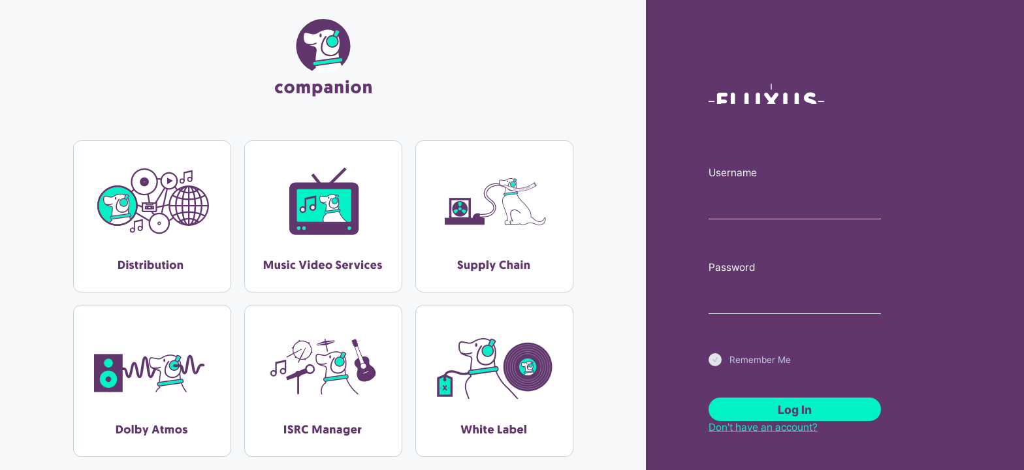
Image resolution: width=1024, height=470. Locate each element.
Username (733, 172)
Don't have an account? (763, 427)
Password (732, 267)
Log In (795, 409)
